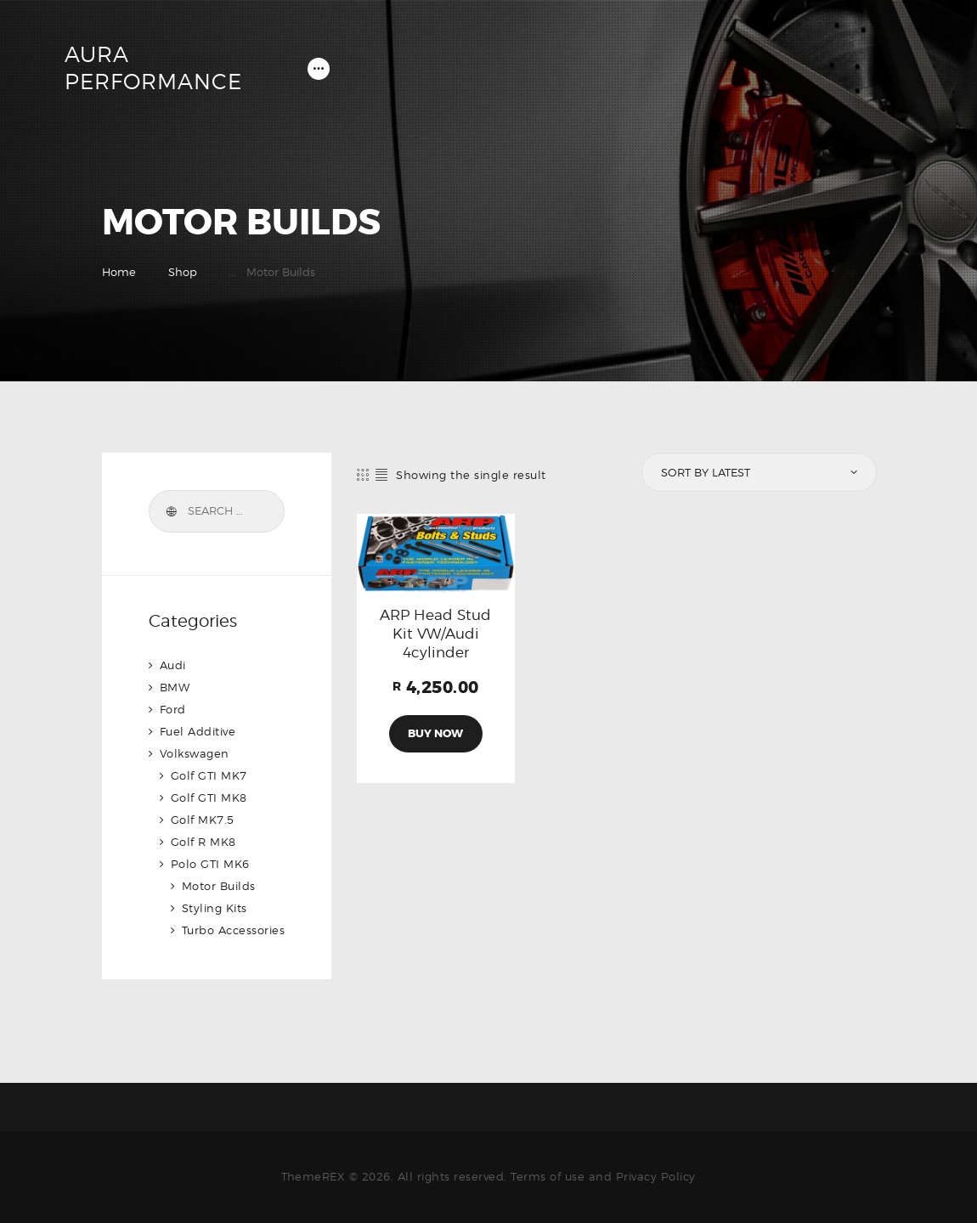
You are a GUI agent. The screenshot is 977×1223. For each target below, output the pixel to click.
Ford (173, 709)
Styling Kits (214, 908)
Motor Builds (219, 886)
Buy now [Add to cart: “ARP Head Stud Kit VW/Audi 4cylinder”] (435, 733)
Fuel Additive (198, 731)
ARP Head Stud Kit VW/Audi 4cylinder (435, 633)
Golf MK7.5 (202, 819)
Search (171, 511)
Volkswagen (194, 753)
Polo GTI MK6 (210, 864)
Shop (182, 272)
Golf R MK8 (203, 841)
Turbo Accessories (233, 930)
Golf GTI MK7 (209, 775)
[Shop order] (757, 472)
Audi (173, 665)
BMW (175, 687)
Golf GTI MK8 (209, 797)
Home (119, 272)
